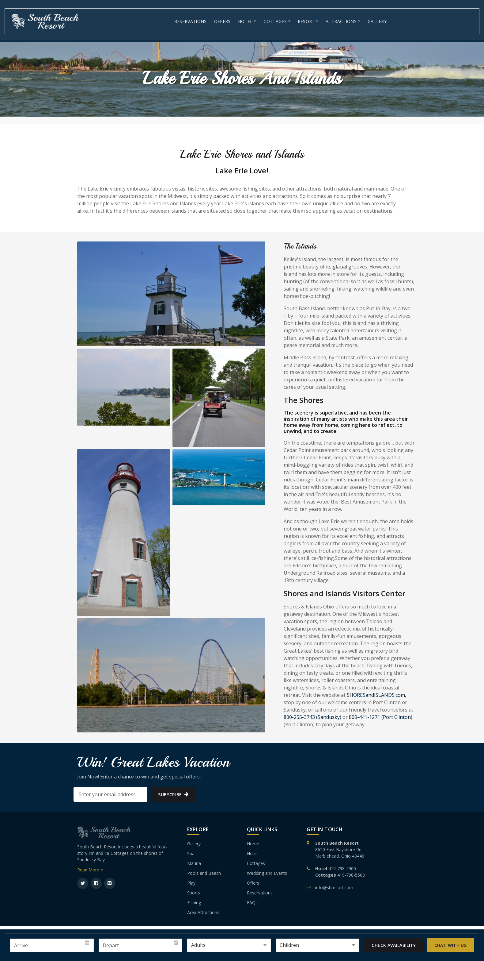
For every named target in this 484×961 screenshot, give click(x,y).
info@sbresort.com (334, 887)
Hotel (252, 853)
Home (253, 844)
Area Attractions (203, 912)
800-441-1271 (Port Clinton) (380, 717)
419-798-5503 (351, 875)
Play (191, 883)
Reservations (190, 21)
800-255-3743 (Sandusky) (312, 717)
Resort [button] (306, 21)
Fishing (194, 902)
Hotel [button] (245, 21)
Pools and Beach (204, 873)
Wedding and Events (267, 873)
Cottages (256, 863)
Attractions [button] (341, 21)
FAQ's (253, 902)
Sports (193, 893)
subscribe (173, 794)
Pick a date (87, 942)
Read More (90, 870)
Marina (194, 863)
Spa (191, 853)
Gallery (377, 21)
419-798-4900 (342, 868)
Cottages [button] (275, 21)
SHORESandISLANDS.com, (376, 695)
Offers (222, 21)
